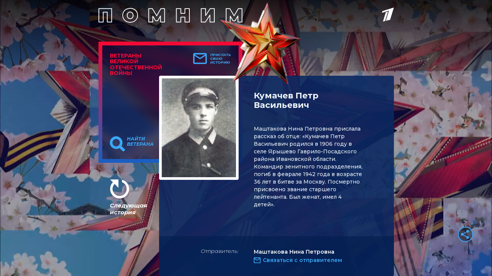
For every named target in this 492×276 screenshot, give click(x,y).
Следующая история (128, 209)
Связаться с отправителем (302, 260)
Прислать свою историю (220, 58)
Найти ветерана (140, 141)
